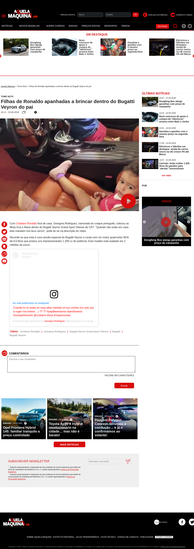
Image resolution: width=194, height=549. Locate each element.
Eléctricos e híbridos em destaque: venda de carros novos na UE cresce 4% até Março (183, 47)
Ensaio (73, 26)
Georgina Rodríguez (54, 321)
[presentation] (106, 472)
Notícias (8, 26)
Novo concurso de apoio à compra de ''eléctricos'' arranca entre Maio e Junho (86, 47)
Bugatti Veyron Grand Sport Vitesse (89, 331)
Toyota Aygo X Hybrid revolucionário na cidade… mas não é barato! (66, 429)
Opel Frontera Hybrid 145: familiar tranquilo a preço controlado (21, 431)
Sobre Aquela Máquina (39, 537)
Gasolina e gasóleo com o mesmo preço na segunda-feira (135, 47)
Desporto (110, 26)
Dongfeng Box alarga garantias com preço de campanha (37, 47)
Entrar (162, 26)
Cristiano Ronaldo (26, 223)
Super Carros (55, 26)
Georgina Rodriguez (55, 331)
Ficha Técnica (108, 537)
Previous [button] (144, 222)
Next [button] (188, 222)
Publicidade (146, 537)
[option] (24, 47)
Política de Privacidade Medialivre (173, 547)
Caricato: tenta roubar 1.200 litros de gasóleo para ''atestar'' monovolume (174, 166)
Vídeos (125, 26)
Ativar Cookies (164, 537)
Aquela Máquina (8, 86)
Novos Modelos (30, 26)
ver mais (166, 175)
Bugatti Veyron (18, 335)
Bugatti (116, 331)
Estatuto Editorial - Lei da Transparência (76, 537)
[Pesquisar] (175, 26)
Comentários (19, 353)
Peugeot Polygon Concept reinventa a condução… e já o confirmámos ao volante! (110, 427)
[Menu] (4, 16)
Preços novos (91, 26)
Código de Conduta (128, 537)
